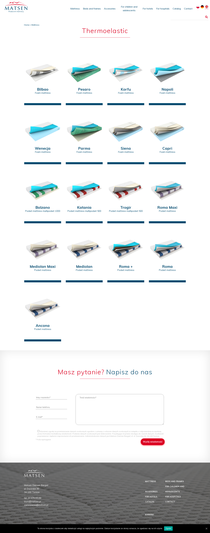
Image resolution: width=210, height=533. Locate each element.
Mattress (75, 8)
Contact (188, 8)
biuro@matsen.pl (32, 501)
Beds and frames (92, 8)
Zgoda (168, 528)
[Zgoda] (206, 528)
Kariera (149, 515)
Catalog (177, 8)
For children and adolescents (129, 8)
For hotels (148, 8)
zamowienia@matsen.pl (36, 505)
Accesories (110, 8)
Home (26, 25)
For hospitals (162, 8)
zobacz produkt (42, 99)
